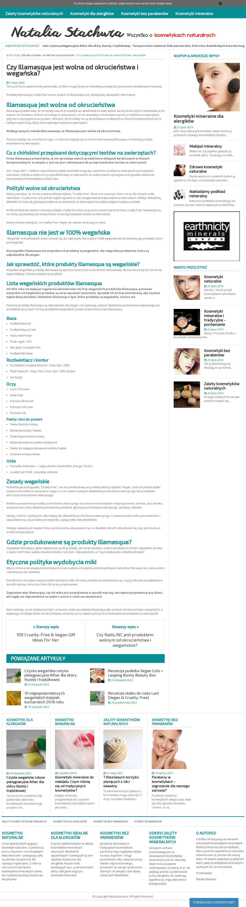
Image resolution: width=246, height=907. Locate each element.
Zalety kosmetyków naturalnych (34, 13)
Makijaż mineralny (205, 146)
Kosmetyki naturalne (213, 278)
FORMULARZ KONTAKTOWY (214, 902)
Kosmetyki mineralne (194, 13)
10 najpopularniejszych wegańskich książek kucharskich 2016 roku (44, 697)
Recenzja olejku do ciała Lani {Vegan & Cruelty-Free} (133, 695)
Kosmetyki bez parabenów (144, 13)
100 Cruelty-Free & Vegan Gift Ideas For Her (45, 637)
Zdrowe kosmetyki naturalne (205, 169)
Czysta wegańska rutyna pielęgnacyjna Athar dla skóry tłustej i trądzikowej (50, 675)
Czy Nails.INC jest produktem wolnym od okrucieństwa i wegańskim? (125, 640)
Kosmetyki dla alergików (92, 13)
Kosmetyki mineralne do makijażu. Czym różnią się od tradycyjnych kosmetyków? (74, 783)
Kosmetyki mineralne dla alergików (198, 118)
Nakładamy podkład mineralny (207, 193)
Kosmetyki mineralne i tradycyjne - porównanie (215, 318)
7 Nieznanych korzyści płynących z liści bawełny (121, 781)
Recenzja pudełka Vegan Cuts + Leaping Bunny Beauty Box (135, 672)
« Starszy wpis (46, 627)
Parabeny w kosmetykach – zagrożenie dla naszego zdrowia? (171, 783)
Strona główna (31, 55)
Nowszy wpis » (125, 627)
